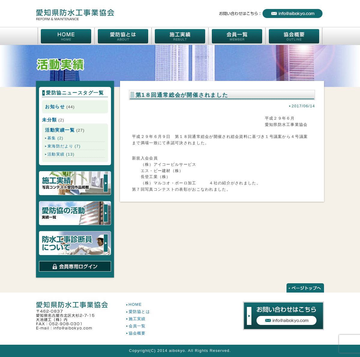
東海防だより (60, 146)
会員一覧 (137, 326)
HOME (135, 304)
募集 (51, 138)
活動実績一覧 (60, 129)
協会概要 (137, 333)
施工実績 (137, 319)
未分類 (49, 119)
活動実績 (55, 154)
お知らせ (55, 106)
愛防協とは (139, 311)
